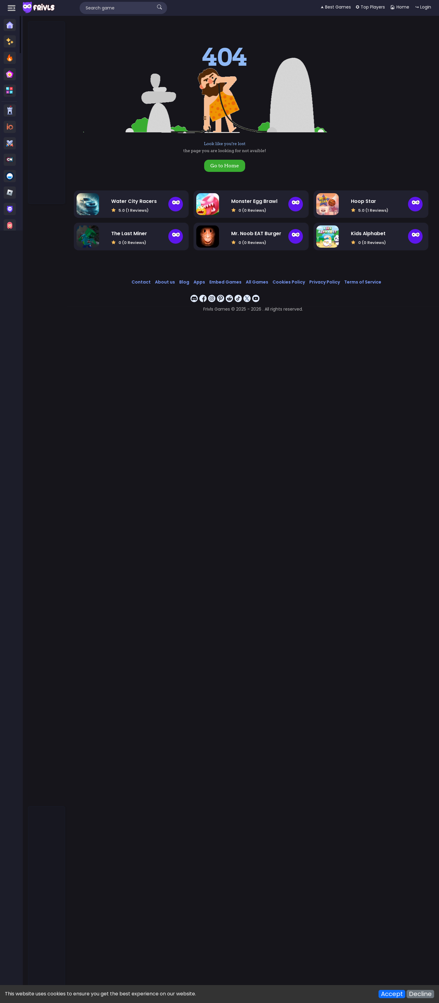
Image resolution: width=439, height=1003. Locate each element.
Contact (141, 282)
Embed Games (225, 282)
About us (165, 282)
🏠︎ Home (399, 7)
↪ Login (423, 7)
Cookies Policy (289, 282)
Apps (199, 282)
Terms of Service (362, 282)
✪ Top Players (370, 7)
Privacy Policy (324, 282)
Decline (420, 994)
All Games (257, 282)
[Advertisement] (46, 113)
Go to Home (224, 166)
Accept (392, 994)
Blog (184, 282)
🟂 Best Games (336, 7)
